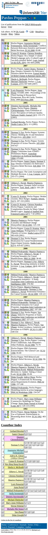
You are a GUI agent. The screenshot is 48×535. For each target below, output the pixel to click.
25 (42, 445)
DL (17, 32)
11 (39, 443)
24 (38, 445)
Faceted (11, 527)
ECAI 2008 (29, 50)
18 (30, 481)
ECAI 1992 (36, 416)
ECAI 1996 (30, 345)
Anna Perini (19, 487)
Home (4, 525)
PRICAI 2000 (29, 258)
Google (4, 34)
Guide (21, 32)
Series (30, 525)
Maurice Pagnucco (34, 183)
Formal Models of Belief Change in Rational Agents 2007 (28, 74)
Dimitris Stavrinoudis (20, 106)
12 (42, 443)
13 (39, 470)
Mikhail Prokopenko (19, 251)
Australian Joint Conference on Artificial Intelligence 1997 (28, 308)
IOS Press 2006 (27, 100)
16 (30, 445)
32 (38, 461)
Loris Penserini (17, 90)
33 (26, 451)
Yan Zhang (19, 512)
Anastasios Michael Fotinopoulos (15, 451)
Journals (23, 525)
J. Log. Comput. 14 (35, 174)
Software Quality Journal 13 (22, 115)
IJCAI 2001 (27, 225)
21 (30, 473)
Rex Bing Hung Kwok (14, 464)
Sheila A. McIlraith (19, 79)
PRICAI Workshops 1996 (21, 392)
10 (35, 443)
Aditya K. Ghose (17, 456)
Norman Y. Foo (17, 132)
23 (26, 434)
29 (26, 484)
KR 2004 (37, 166)
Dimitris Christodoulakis (24, 109)
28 (26, 438)
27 (26, 431)
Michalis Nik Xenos (15, 509)
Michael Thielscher (19, 81)
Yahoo (17, 34)
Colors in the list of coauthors (11, 520)
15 (26, 473)
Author (28, 527)
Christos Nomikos (34, 53)
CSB (32, 32)
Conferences (13, 525)
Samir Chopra (29, 69)
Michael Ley (36, 530)
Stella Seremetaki (30, 46)
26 (26, 447)
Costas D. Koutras (18, 53)
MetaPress (39, 32)
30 (26, 467)
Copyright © (5, 530)
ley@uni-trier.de (7, 532)
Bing (11, 34)
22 (3, 512)
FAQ (10, 27)
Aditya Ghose (29, 377)
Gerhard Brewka (18, 122)
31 (30, 434)
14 (26, 445)
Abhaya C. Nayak (18, 183)
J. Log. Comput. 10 (27, 266)
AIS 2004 (26, 137)
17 (26, 461)
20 (34, 461)
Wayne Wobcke (30, 412)
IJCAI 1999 (33, 294)
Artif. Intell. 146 (26, 187)
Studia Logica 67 (35, 233)
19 (30, 461)
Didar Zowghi (17, 377)
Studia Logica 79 (18, 124)
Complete (20, 527)
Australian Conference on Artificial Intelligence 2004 (26, 156)
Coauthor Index (11, 425)
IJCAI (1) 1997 (36, 329)
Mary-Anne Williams (32, 399)
